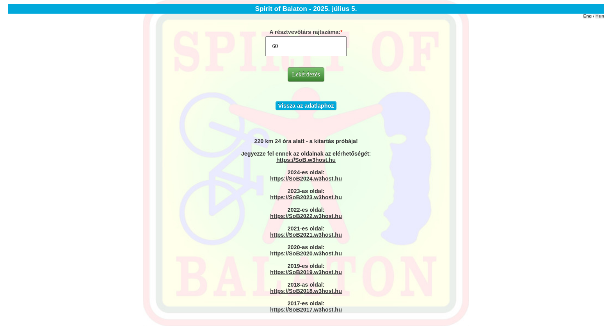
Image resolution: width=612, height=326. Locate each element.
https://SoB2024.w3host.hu (306, 178)
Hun (600, 16)
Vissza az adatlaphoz (306, 106)
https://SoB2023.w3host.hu (306, 197)
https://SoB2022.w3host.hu (306, 216)
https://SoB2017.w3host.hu (306, 310)
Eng (587, 16)
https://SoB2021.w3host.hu (306, 235)
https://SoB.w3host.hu (306, 160)
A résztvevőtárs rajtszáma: (304, 32)
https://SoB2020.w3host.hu (306, 253)
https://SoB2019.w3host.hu (306, 272)
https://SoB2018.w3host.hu (306, 291)
